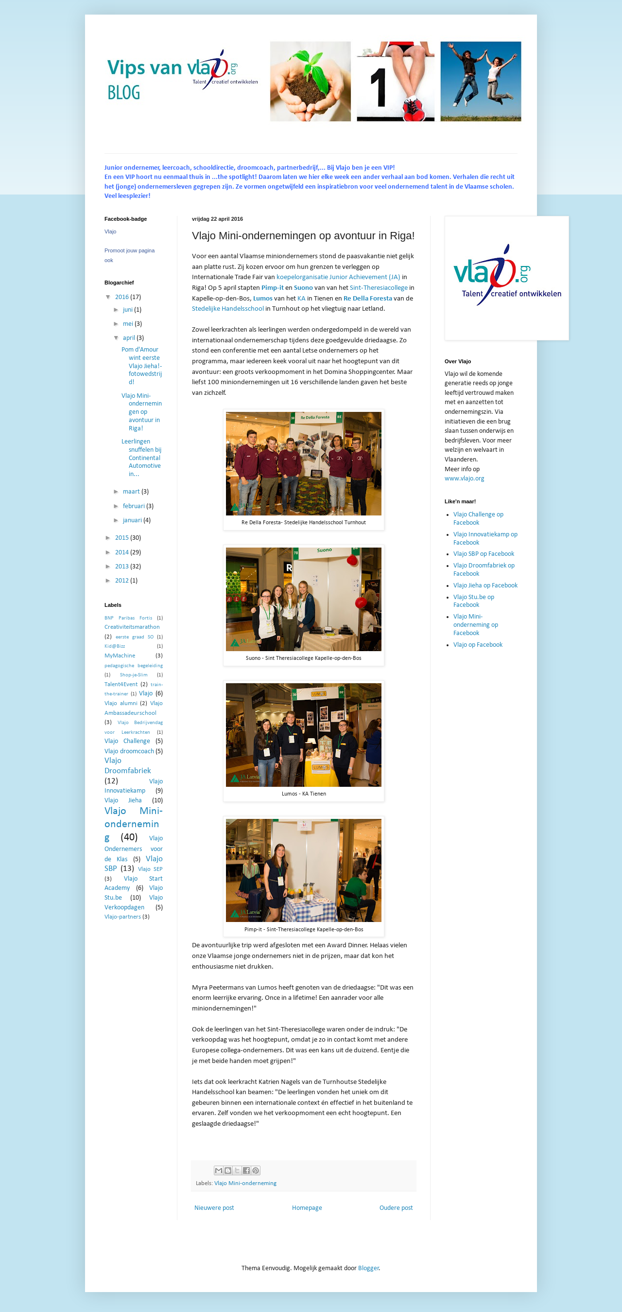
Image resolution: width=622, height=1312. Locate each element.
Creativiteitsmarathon (132, 627)
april (130, 338)
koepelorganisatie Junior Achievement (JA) (338, 277)
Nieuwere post (214, 1208)
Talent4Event (121, 685)
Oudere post (396, 1208)
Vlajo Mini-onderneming (245, 1184)
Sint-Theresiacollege (379, 288)
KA (301, 298)
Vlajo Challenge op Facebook (478, 519)
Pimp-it (272, 288)
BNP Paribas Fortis (128, 618)
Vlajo (110, 231)
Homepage (307, 1208)
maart (132, 492)
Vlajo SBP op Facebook (483, 554)
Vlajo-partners (122, 917)
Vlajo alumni (121, 704)
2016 (122, 297)
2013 (122, 566)
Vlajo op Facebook (477, 645)
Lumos (263, 298)
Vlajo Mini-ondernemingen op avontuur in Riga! (141, 412)
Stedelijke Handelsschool (228, 309)
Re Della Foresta (368, 298)
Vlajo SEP (150, 869)
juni (128, 310)
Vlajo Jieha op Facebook (485, 585)
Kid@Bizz (114, 646)
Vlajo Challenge (127, 741)
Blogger (368, 1268)
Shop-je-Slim (134, 675)
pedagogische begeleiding (133, 666)
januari (133, 520)
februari (134, 506)
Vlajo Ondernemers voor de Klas (133, 849)
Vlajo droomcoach (129, 751)
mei (129, 324)
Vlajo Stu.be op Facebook (473, 601)
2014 (122, 552)
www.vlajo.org (464, 478)
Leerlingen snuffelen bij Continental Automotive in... (141, 458)
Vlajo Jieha (123, 800)
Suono (303, 288)
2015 (122, 538)
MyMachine (119, 656)
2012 (122, 581)
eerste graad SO (135, 637)
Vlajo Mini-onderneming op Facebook (475, 625)
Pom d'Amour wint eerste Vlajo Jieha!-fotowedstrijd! (141, 366)
